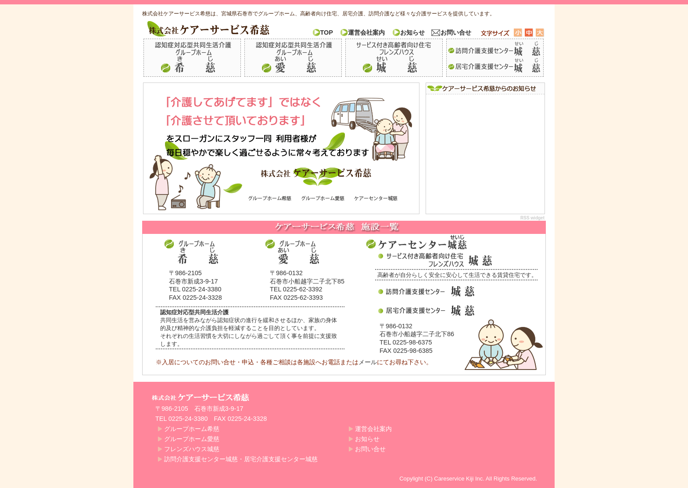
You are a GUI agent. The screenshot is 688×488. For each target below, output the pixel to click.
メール (367, 362)
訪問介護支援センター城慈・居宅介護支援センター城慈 (495, 57)
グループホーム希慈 (192, 57)
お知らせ (412, 32)
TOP (326, 32)
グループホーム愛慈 (293, 57)
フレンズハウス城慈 (394, 57)
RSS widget (532, 217)
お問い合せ (456, 32)
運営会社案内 (366, 32)
